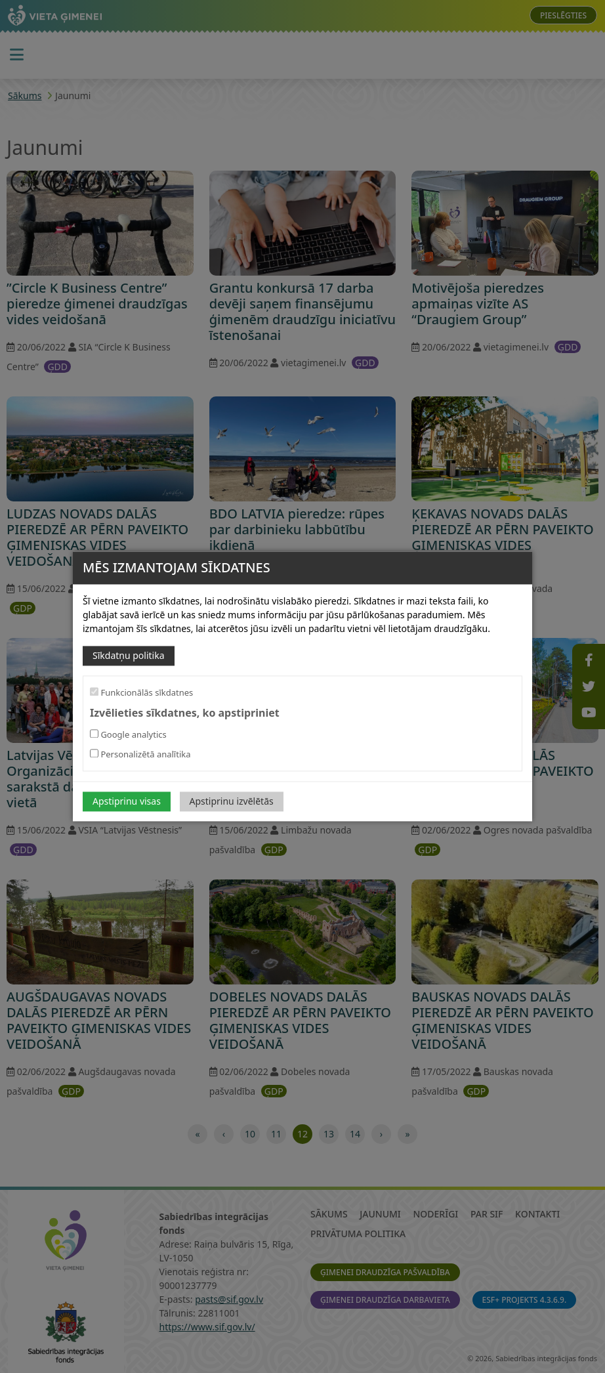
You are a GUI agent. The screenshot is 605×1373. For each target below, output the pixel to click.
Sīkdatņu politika (129, 655)
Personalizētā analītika (140, 755)
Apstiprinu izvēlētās (232, 801)
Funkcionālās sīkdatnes (141, 692)
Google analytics (128, 735)
